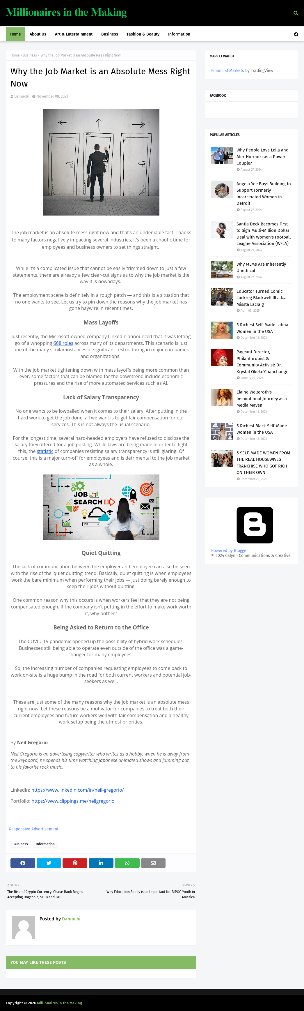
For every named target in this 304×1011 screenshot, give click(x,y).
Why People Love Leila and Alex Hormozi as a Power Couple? (263, 156)
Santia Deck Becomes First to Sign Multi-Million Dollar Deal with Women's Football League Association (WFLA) (264, 233)
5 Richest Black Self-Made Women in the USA (262, 429)
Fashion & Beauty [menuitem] (143, 34)
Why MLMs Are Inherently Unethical (261, 268)
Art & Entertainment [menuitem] (74, 34)
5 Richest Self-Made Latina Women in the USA (262, 328)
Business (30, 55)
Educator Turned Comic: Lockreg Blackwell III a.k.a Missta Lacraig (262, 298)
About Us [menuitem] (38, 34)
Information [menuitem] (179, 34)
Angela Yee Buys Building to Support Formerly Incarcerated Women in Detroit (264, 193)
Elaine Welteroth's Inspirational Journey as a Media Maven (262, 398)
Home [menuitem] (15, 34)
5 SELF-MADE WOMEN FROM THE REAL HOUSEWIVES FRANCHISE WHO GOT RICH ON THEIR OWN (263, 462)
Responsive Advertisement (33, 829)
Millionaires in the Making (59, 1003)
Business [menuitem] (109, 34)
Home (15, 55)
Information (45, 844)
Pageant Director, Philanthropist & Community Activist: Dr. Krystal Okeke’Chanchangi (262, 361)
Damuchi (21, 96)
